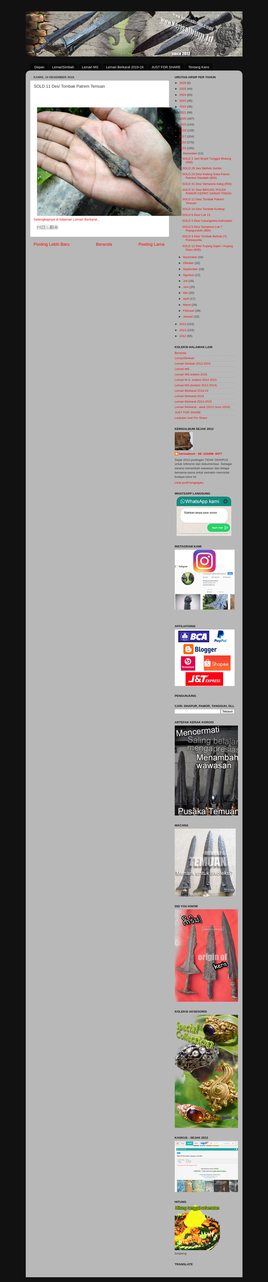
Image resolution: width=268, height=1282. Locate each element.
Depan (39, 67)
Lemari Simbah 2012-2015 (193, 363)
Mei (186, 293)
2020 (183, 118)
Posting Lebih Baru (52, 244)
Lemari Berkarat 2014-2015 (193, 401)
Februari (189, 310)
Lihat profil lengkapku (189, 482)
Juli (186, 281)
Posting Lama (151, 244)
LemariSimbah (63, 67)
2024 (183, 95)
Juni (186, 287)
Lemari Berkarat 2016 (189, 396)
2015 (183, 148)
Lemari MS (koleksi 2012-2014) (196, 385)
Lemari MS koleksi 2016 (191, 374)
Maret (187, 304)
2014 (183, 324)
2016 (183, 142)
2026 (183, 83)
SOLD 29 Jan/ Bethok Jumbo (202, 168)
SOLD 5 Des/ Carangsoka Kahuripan (207, 220)
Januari (188, 316)
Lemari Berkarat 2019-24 (125, 67)
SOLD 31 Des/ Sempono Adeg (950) (206, 184)
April (186, 298)
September (191, 269)
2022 (183, 106)
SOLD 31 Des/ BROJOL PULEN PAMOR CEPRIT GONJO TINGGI (206, 191)
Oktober (189, 263)
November (190, 257)
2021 (183, 112)
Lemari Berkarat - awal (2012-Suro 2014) (202, 407)
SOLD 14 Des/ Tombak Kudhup (203, 209)
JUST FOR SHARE (166, 67)
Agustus (189, 275)
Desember (190, 153)
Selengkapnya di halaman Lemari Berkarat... (67, 219)
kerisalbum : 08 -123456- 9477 (200, 453)
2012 (183, 336)
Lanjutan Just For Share (191, 417)
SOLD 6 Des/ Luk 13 (196, 215)
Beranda (104, 244)
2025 (183, 88)
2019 (183, 124)
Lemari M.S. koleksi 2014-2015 (196, 380)
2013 (183, 330)
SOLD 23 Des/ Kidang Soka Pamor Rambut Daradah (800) (206, 175)
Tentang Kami (198, 67)
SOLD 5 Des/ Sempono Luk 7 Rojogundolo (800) (202, 228)
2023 (183, 100)
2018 (183, 130)
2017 (183, 136)
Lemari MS (90, 67)
